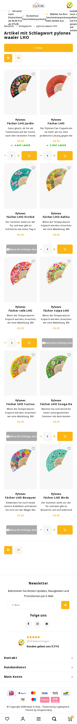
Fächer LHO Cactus (20, 404)
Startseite (9, 26)
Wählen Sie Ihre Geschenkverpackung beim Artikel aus (58, 17)
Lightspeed (62, 706)
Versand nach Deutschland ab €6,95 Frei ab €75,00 (15, 17)
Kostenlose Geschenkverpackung (34, 17)
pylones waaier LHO (46, 26)
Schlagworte (25, 26)
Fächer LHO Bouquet (20, 497)
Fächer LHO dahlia (56, 217)
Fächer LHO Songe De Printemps (56, 404)
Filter (38, 47)
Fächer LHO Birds (56, 497)
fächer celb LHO (20, 310)
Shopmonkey (44, 709)
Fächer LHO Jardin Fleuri (20, 123)
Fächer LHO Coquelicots (56, 123)
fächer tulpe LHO (56, 310)
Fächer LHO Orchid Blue (20, 217)
